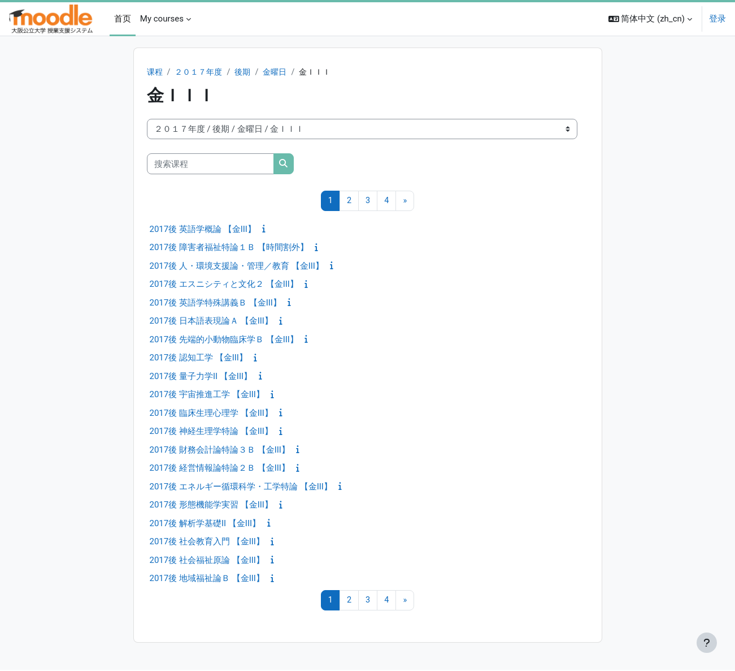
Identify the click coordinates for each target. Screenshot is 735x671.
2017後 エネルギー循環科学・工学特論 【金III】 (241, 487)
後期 (248, 72)
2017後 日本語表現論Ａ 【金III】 (211, 322)
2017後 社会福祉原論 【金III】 (207, 561)
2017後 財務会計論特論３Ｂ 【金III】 (220, 450)
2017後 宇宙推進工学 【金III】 (207, 395)
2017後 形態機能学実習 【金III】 (211, 506)
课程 (155, 72)
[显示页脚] (707, 643)
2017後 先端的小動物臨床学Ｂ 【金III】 (224, 340)
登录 (717, 19)
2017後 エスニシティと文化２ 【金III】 (224, 285)
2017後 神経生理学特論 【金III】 (211, 432)
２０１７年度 (201, 72)
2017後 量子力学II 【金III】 (201, 377)
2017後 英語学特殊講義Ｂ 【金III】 (215, 303)
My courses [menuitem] (162, 19)
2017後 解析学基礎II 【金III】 (205, 524)
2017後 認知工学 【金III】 (198, 359)
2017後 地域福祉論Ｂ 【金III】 (207, 579)
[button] (650, 19)
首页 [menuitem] (122, 19)
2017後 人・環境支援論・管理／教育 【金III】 (237, 266)
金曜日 (281, 72)
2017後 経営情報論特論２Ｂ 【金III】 (220, 469)
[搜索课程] (210, 164)
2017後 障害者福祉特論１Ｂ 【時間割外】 (229, 248)
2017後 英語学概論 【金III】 (203, 230)
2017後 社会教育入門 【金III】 (207, 542)
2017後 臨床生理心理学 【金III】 (211, 413)
